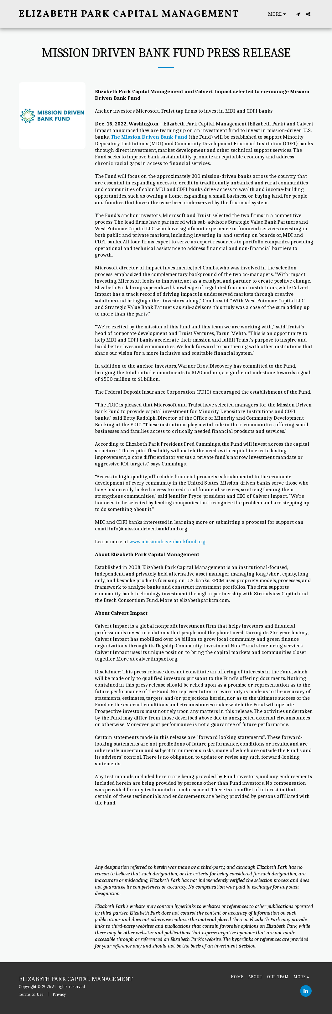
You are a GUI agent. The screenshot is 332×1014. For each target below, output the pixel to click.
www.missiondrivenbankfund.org (167, 541)
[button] (298, 14)
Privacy (59, 994)
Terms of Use (31, 994)
